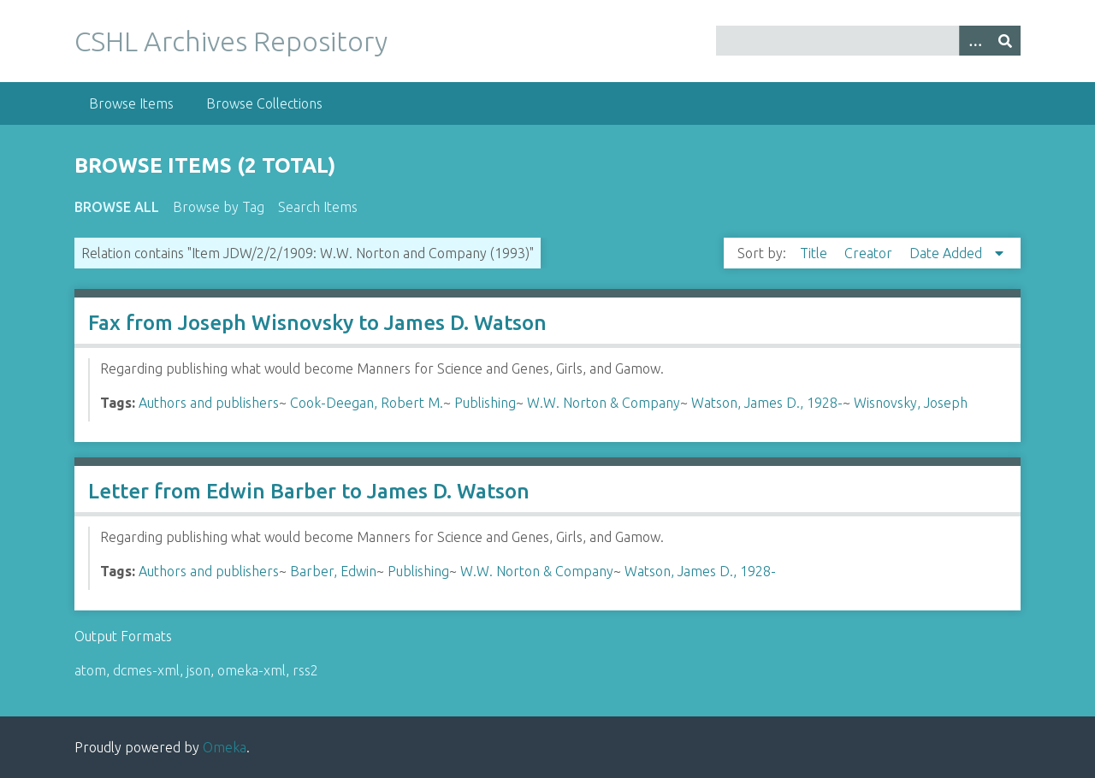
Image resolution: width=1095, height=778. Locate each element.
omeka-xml (251, 670)
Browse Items (131, 103)
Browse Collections (264, 103)
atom (90, 670)
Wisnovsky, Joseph (911, 402)
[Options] (974, 41)
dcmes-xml (146, 670)
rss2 (305, 670)
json (198, 670)
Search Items (318, 207)
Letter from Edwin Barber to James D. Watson (309, 491)
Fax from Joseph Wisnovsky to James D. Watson (317, 322)
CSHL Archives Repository (231, 41)
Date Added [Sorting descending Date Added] (947, 253)
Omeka (224, 747)
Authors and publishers (209, 402)
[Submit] (1005, 41)
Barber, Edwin (333, 571)
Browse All (116, 207)
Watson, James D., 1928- (767, 402)
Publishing (485, 402)
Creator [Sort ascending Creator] (870, 253)
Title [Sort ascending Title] (815, 253)
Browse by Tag (218, 207)
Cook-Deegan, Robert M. (366, 402)
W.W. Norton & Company (603, 402)
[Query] (868, 41)
